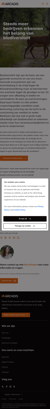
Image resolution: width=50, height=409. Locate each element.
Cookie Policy (19, 210)
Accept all (23, 219)
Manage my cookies (23, 226)
